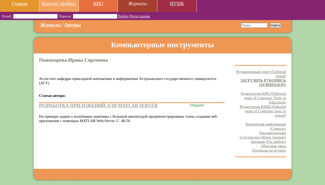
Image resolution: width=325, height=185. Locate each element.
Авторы (72, 24)
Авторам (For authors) (268, 142)
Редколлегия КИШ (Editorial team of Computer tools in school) (263, 111)
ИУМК (177, 3)
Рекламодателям (272, 133)
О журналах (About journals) (263, 137)
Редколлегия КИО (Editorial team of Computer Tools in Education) (263, 97)
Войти (123, 16)
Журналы (50, 24)
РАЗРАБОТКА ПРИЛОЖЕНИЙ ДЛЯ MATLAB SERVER (98, 105)
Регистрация (140, 16)
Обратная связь (273, 146)
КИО (98, 3)
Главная (19, 3)
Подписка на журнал (269, 150)
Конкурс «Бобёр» (59, 3)
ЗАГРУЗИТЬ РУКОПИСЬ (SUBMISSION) (263, 82)
